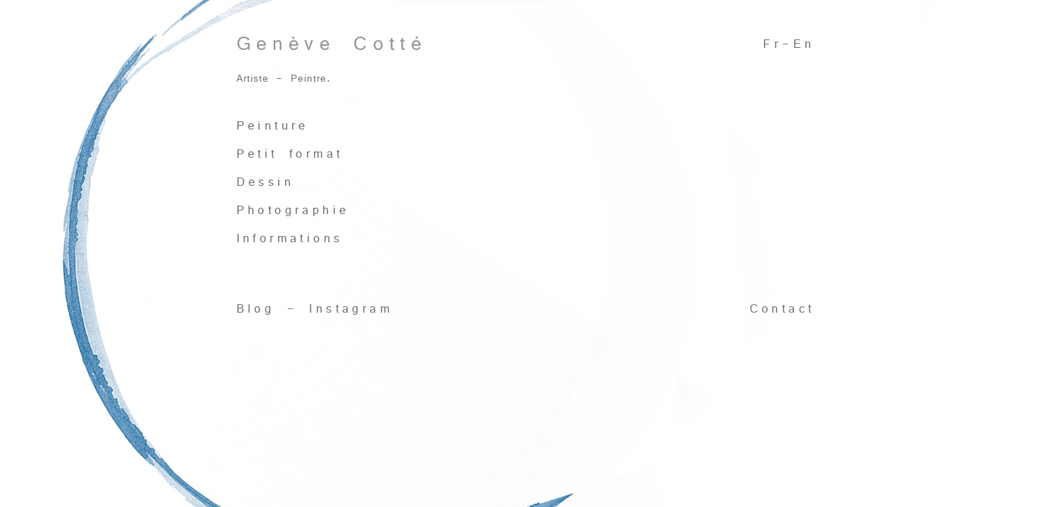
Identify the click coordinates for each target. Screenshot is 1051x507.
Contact (782, 309)
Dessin (265, 182)
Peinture (273, 125)
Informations (290, 238)
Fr (772, 44)
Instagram (351, 309)
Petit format (290, 154)
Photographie (293, 210)
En (804, 44)
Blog (256, 309)
